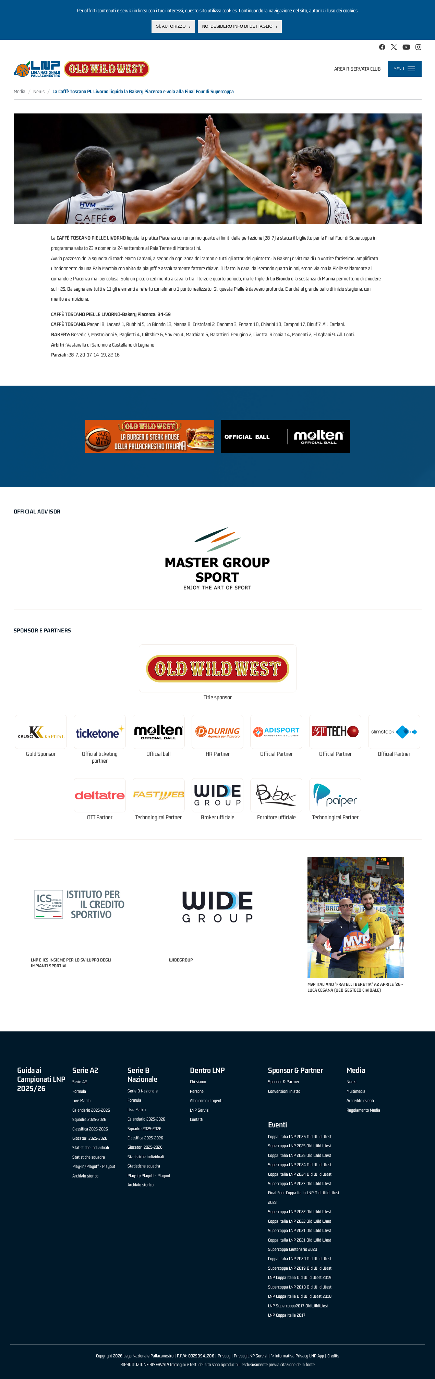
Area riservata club (357, 69)
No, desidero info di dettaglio (237, 26)
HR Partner (218, 754)
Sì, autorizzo (170, 26)
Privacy (224, 1355)
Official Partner (276, 754)
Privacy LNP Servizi (250, 1355)
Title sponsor (218, 697)
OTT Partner (99, 817)
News (39, 91)
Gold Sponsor (41, 754)
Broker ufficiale (217, 817)
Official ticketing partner (100, 757)
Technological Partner (158, 817)
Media (19, 91)
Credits (333, 1355)
